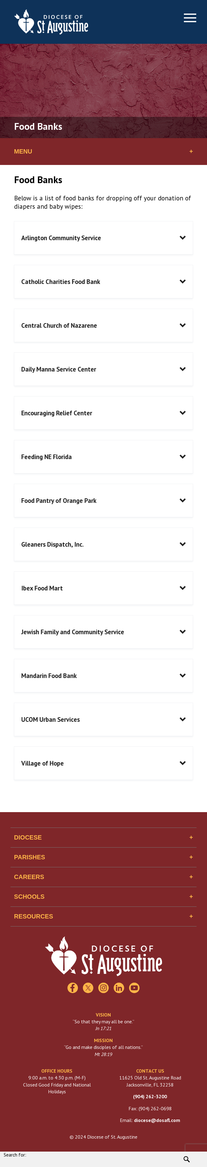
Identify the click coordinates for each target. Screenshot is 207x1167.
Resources (33, 916)
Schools (29, 896)
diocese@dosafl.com (157, 1120)
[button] (103, 237)
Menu (23, 151)
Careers (29, 876)
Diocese (28, 837)
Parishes (29, 857)
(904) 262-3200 (150, 1096)
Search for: (15, 1155)
